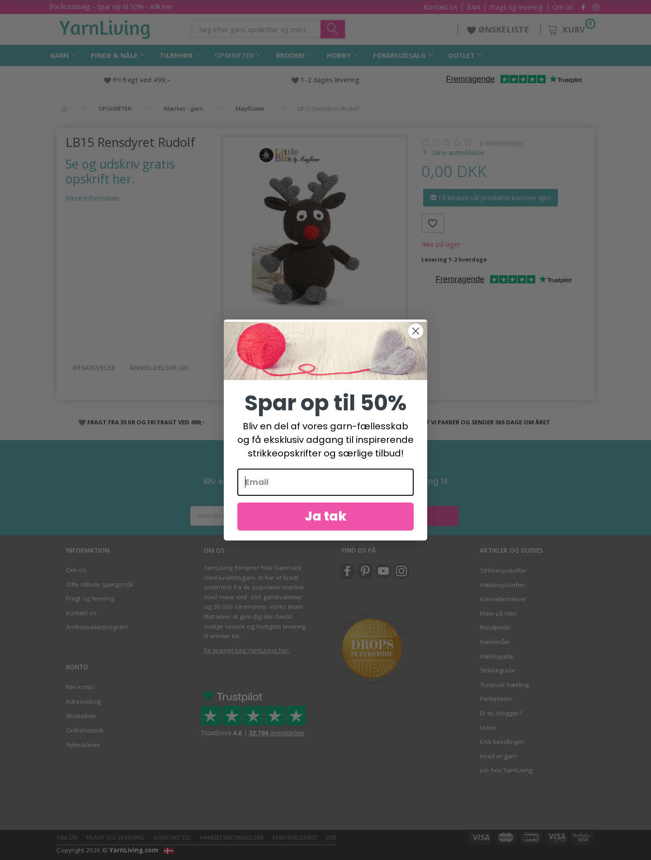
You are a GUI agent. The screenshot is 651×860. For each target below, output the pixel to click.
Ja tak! (393, 516)
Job (331, 837)
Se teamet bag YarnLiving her (246, 650)
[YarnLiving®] (104, 28)
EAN (473, 7)
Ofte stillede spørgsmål (99, 584)
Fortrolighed (295, 837)
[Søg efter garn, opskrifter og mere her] (333, 29)
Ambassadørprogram (97, 627)
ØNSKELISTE (499, 29)
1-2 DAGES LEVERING (307, 422)
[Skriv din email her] (255, 516)
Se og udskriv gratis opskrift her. (120, 171)
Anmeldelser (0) (158, 367)
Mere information (92, 197)
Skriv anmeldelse (457, 152)
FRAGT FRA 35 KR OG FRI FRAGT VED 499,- (145, 422)
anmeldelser (502, 142)
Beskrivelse (94, 367)
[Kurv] (571, 28)
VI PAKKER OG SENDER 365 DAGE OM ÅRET (490, 422)
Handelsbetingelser (232, 837)
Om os (562, 7)
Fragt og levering (516, 7)
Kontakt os (441, 7)
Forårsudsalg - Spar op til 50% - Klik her (111, 6)
